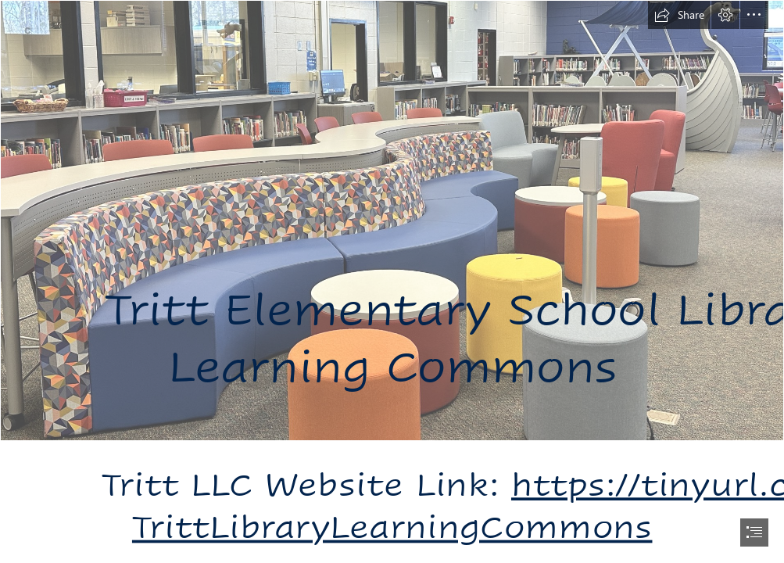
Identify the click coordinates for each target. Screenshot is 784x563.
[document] (392, 281)
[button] (679, 15)
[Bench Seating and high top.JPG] (392, 220)
